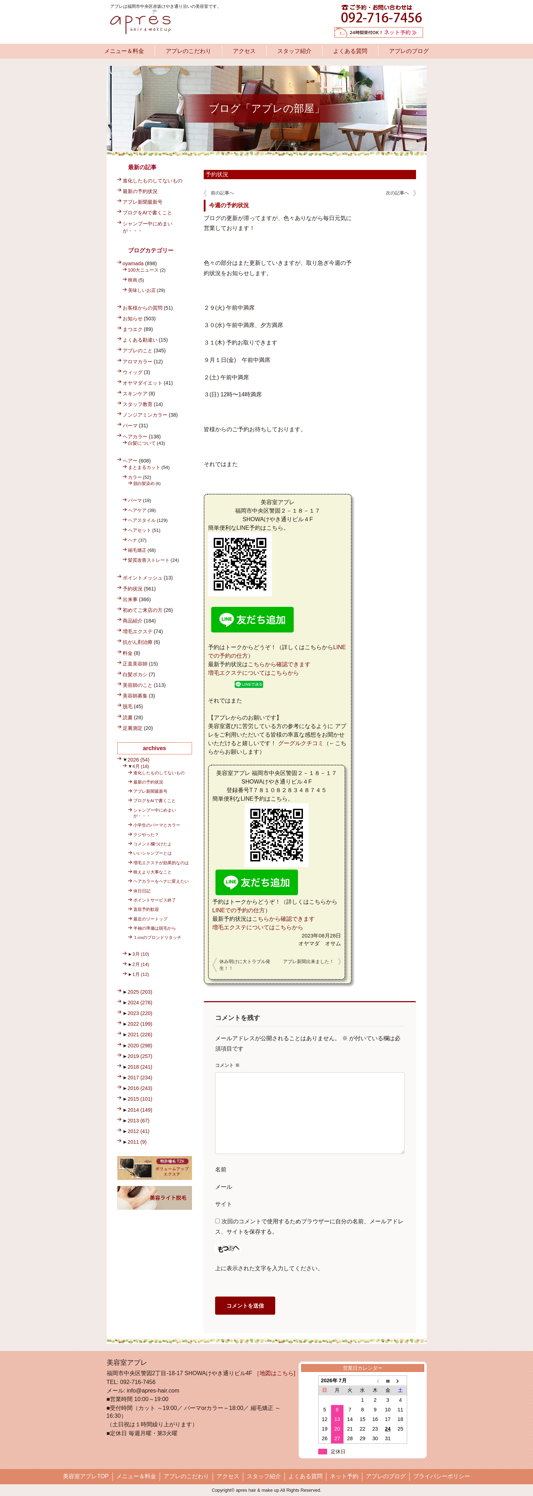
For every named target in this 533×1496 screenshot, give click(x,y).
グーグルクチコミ (301, 743)
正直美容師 (135, 664)
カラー (135, 477)
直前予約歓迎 (146, 909)
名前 (220, 1169)
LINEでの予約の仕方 (238, 910)
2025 (140, 992)
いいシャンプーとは (152, 853)
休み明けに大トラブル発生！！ (244, 965)
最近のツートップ (150, 919)
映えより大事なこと (152, 872)
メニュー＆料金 (124, 51)
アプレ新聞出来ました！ (308, 961)
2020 (140, 1045)
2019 (140, 1056)
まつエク (133, 329)
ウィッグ (133, 372)
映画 (132, 280)
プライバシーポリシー (441, 1476)
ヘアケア (137, 510)
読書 (128, 717)
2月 (140, 964)
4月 (140, 766)
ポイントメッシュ (142, 578)
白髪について (142, 443)
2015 (140, 1099)
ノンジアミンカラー (145, 415)
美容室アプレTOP (86, 1476)
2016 (140, 1088)
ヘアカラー (135, 436)
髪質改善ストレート (149, 560)
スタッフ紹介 (294, 51)
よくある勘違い (140, 340)
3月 (140, 954)
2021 (140, 1034)
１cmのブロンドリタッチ (157, 937)
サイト (223, 1204)
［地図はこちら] (274, 1373)
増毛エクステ (138, 631)
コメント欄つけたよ (152, 844)
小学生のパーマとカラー (156, 825)
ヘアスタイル (142, 520)
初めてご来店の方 (142, 610)
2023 (140, 1013)
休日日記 (141, 890)
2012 (139, 1131)
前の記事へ (222, 193)
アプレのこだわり (188, 51)
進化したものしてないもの (152, 180)
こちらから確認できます (279, 664)
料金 (128, 653)
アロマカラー (138, 361)
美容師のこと (138, 685)
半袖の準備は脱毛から (154, 928)
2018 (140, 1067)
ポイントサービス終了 (154, 900)
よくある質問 (350, 51)
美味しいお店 (142, 290)
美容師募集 (135, 696)
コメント (227, 1065)
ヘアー (130, 461)
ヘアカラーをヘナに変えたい (161, 881)
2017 (140, 1077)
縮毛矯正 (137, 550)
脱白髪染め (144, 483)
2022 (140, 1024)
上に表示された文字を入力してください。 (269, 1268)
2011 (137, 1142)
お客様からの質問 (142, 308)
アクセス (244, 51)
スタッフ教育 (138, 404)
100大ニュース (143, 270)
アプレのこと (138, 350)
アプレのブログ (409, 51)
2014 (140, 1110)
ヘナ (132, 540)
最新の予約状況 (140, 191)
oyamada (133, 263)
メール (223, 1187)
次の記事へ (397, 193)
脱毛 (128, 706)
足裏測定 (133, 728)
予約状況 (217, 174)
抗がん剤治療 (138, 642)
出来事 (130, 599)
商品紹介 (133, 621)
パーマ (130, 425)
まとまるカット (144, 467)
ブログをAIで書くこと (147, 212)
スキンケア (135, 393)
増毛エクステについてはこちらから (253, 673)
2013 (139, 1120)
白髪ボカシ (135, 674)
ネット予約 (344, 1476)
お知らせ (133, 318)
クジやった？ (146, 834)
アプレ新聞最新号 (142, 202)
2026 (139, 760)
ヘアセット (139, 530)
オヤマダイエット (142, 383)
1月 (140, 974)
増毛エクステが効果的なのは (161, 862)
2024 (140, 1002)
